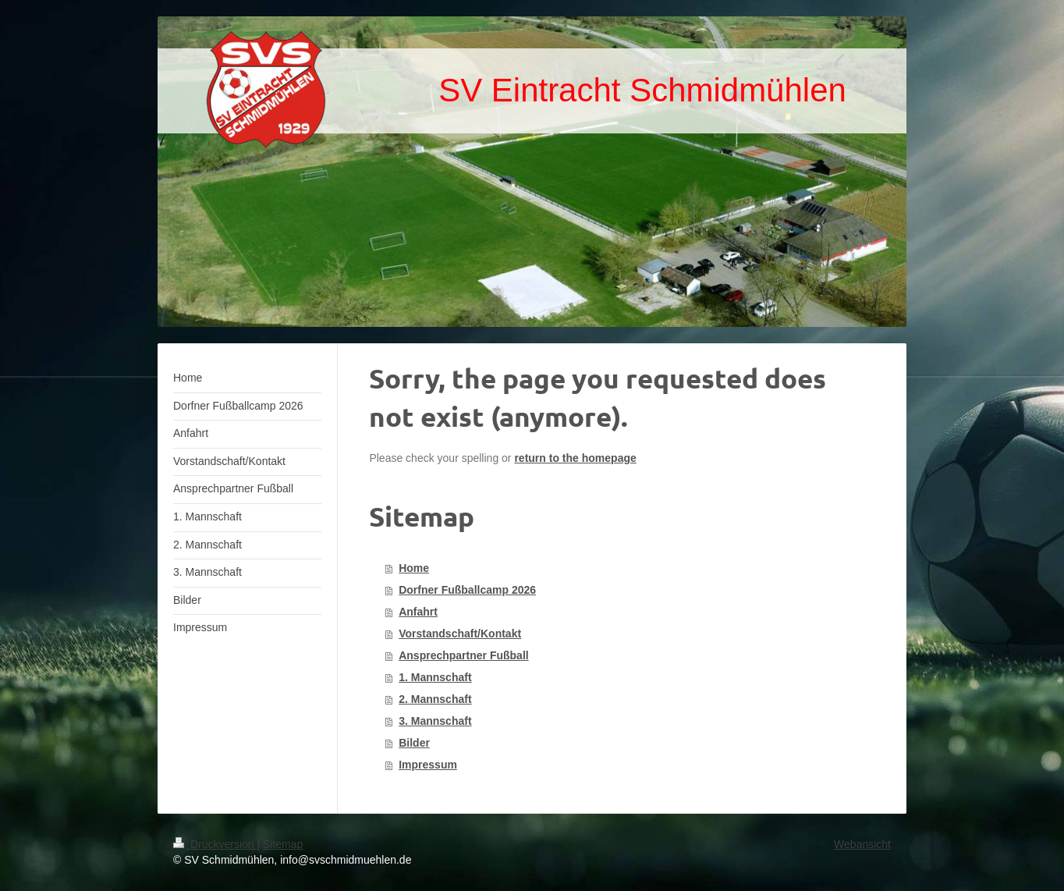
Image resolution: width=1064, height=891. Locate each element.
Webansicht (862, 844)
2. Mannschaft (435, 699)
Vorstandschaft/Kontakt (460, 633)
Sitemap (283, 844)
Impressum (428, 764)
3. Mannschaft (435, 721)
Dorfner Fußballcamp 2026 (467, 590)
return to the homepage (575, 458)
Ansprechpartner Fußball (463, 655)
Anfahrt (418, 611)
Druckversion (215, 844)
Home (414, 568)
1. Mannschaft (435, 677)
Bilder (414, 743)
